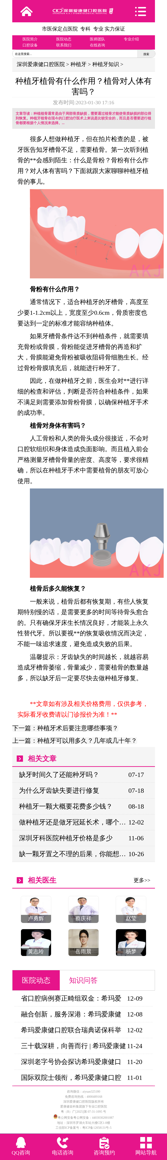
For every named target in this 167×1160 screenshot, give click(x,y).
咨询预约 (104, 1153)
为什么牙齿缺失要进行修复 (59, 790)
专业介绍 (131, 39)
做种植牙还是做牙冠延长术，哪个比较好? (73, 822)
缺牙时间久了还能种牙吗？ (59, 774)
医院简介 (30, 39)
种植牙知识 (105, 64)
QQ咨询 (21, 1153)
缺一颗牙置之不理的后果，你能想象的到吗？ (73, 853)
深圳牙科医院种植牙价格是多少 (66, 838)
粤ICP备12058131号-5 (96, 1127)
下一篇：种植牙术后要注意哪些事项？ (65, 728)
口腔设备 (30, 45)
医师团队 (97, 39)
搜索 (146, 54)
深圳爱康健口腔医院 (41, 64)
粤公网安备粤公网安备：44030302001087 (86, 1117)
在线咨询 (97, 45)
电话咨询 (62, 1153)
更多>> (142, 880)
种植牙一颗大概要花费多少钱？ (66, 806)
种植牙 (78, 64)
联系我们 (63, 45)
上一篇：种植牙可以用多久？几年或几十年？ (74, 740)
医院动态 (63, 39)
